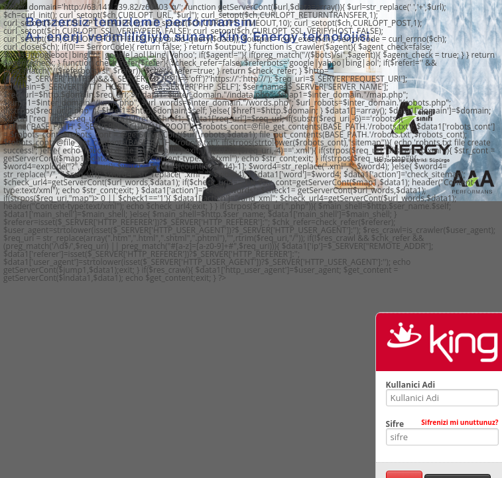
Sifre (442, 424)
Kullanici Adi (410, 385)
